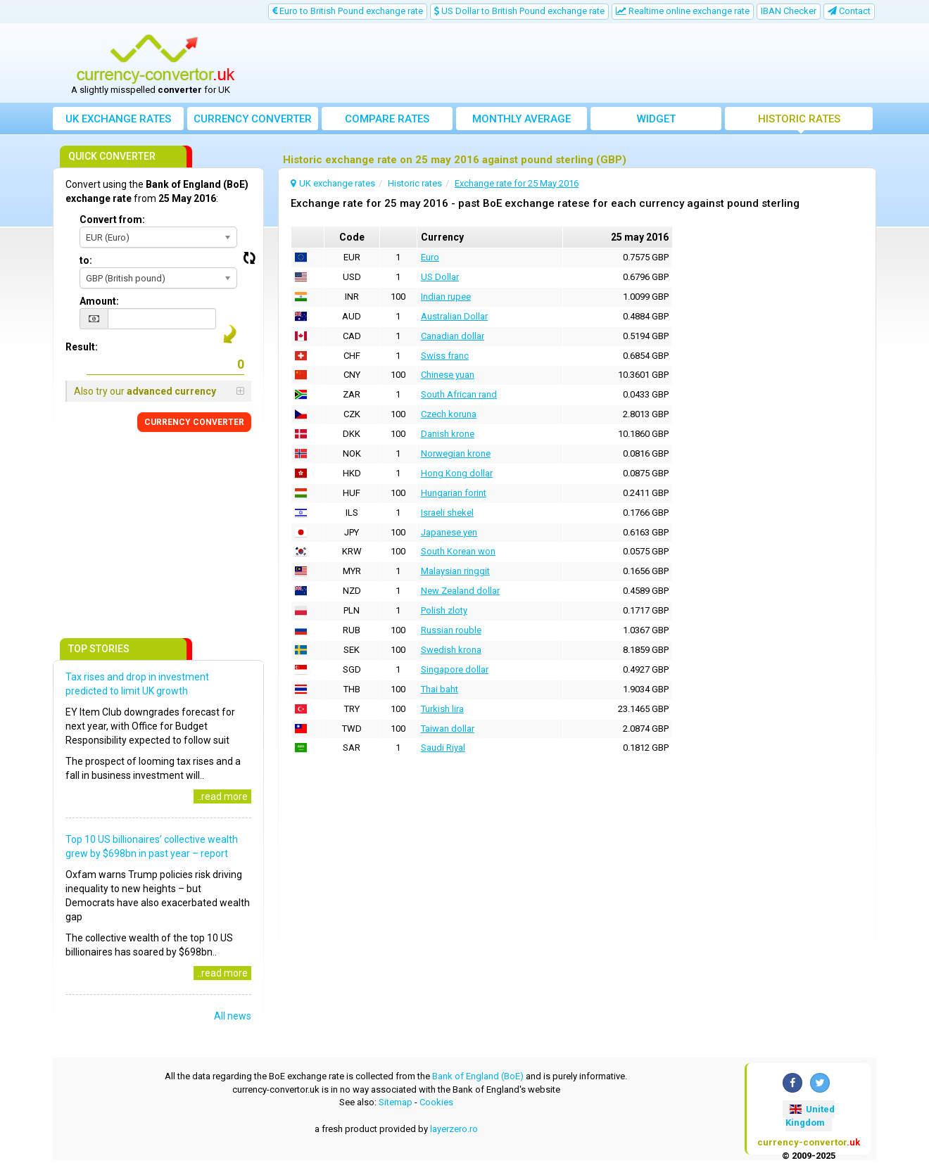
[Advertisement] (568, 63)
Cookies (436, 1102)
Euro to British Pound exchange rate (347, 11)
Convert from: (112, 219)
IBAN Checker (788, 11)
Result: (81, 346)
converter (253, 119)
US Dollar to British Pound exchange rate (519, 11)
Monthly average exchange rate (521, 121)
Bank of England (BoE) (478, 1076)
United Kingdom (810, 1116)
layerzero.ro (454, 1129)
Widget (656, 119)
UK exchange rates (118, 119)
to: (86, 260)
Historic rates (799, 119)
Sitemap (395, 1102)
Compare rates (387, 119)
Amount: (99, 301)
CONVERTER (194, 422)
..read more (222, 796)
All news (232, 1016)
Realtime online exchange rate (683, 11)
